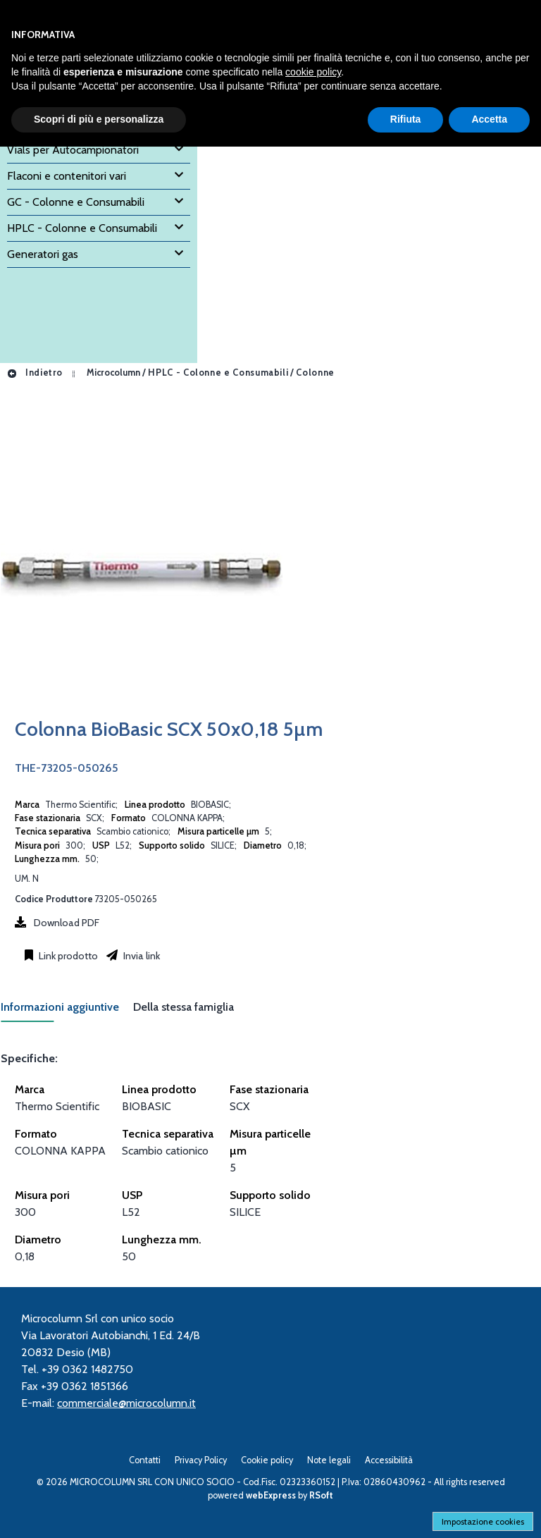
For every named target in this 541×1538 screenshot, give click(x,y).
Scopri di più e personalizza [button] (98, 119)
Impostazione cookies (483, 1521)
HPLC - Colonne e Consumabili (218, 372)
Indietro (34, 372)
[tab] (67, 1011)
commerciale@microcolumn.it (126, 1403)
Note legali (329, 1460)
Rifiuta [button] (405, 119)
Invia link (140, 955)
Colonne (315, 372)
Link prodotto (67, 955)
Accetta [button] (489, 119)
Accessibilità (389, 1460)
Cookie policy (267, 1460)
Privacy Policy (201, 1460)
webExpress (271, 1495)
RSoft (321, 1495)
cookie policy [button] (313, 72)
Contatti (145, 1460)
